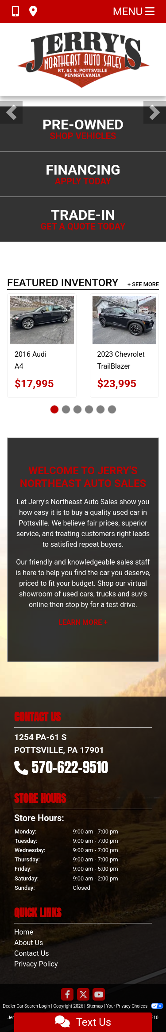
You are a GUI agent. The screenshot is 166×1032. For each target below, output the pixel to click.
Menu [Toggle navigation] (133, 11)
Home (23, 932)
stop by (76, 604)
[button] (11, 112)
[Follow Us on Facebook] (67, 995)
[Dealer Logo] (83, 59)
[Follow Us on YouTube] (99, 995)
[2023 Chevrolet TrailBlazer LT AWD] (124, 320)
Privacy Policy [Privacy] (36, 964)
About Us (28, 943)
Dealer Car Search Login (26, 1006)
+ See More (143, 284)
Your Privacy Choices (134, 1006)
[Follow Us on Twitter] (83, 995)
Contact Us (31, 953)
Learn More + (83, 622)
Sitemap (94, 1006)
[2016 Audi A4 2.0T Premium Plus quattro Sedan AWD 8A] (42, 320)
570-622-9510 (70, 767)
